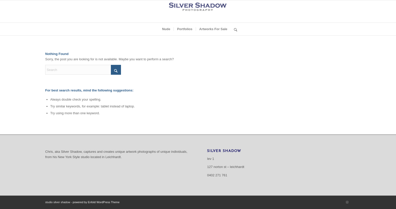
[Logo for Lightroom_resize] (198, 11)
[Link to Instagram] (347, 202)
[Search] (234, 29)
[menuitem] (166, 29)
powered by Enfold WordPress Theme (96, 202)
